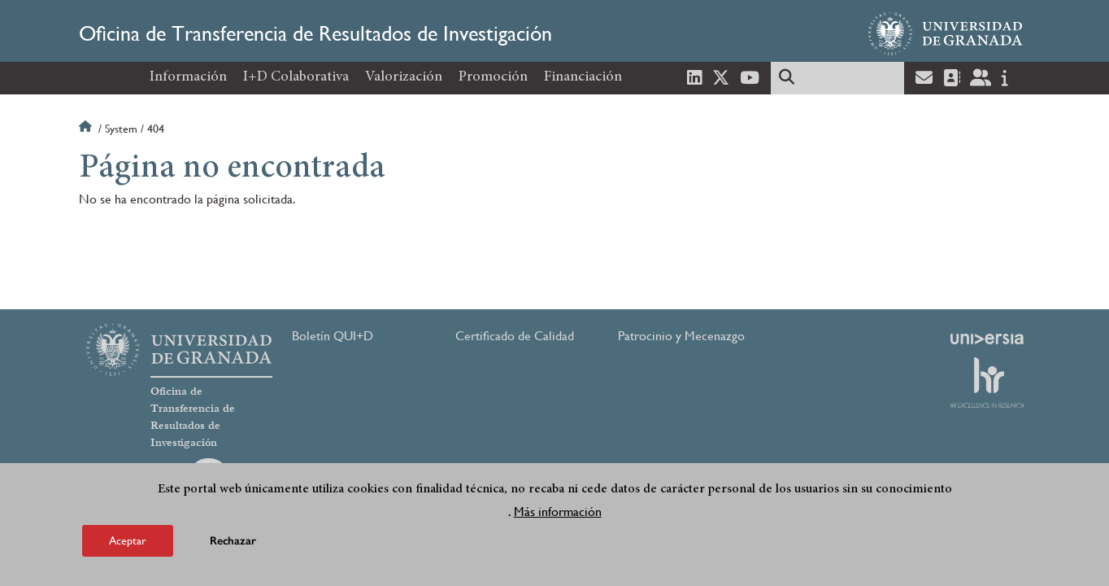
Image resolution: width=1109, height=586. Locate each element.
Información (188, 77)
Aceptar (127, 540)
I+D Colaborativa (296, 77)
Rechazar (233, 541)
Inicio (87, 128)
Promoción (493, 77)
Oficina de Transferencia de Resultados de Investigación (315, 33)
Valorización (403, 77)
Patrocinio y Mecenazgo (681, 335)
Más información (558, 511)
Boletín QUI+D (332, 335)
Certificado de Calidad (514, 335)
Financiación (583, 77)
